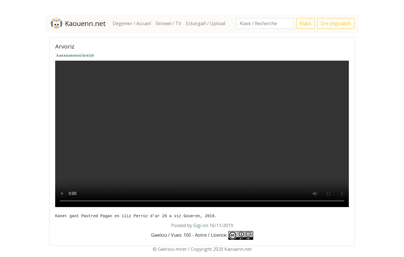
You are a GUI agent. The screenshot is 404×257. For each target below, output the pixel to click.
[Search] (265, 23)
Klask (305, 23)
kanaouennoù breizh (75, 55)
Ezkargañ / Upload (205, 23)
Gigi (197, 225)
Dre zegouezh (336, 23)
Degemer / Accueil (132, 23)
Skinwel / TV (168, 23)
